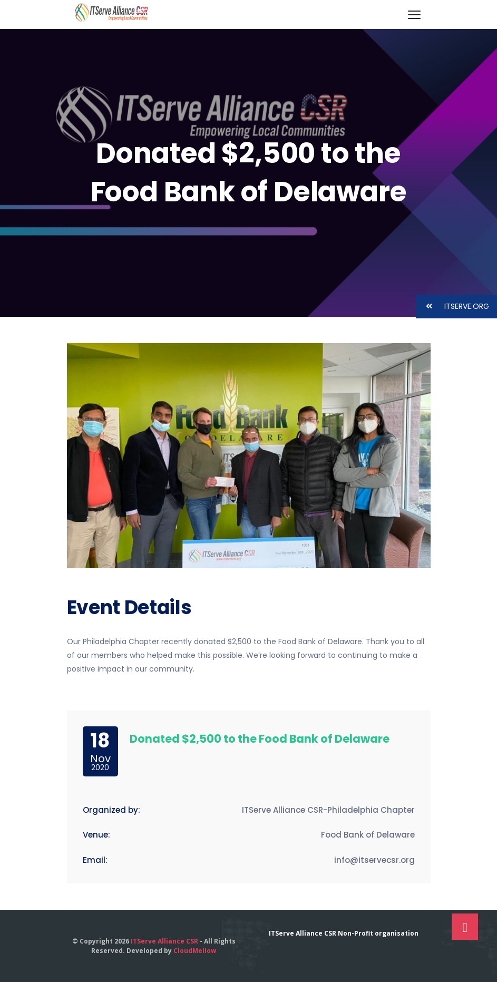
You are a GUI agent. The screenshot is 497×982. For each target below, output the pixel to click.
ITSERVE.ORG (452, 306)
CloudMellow (194, 950)
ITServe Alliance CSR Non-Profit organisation (343, 933)
